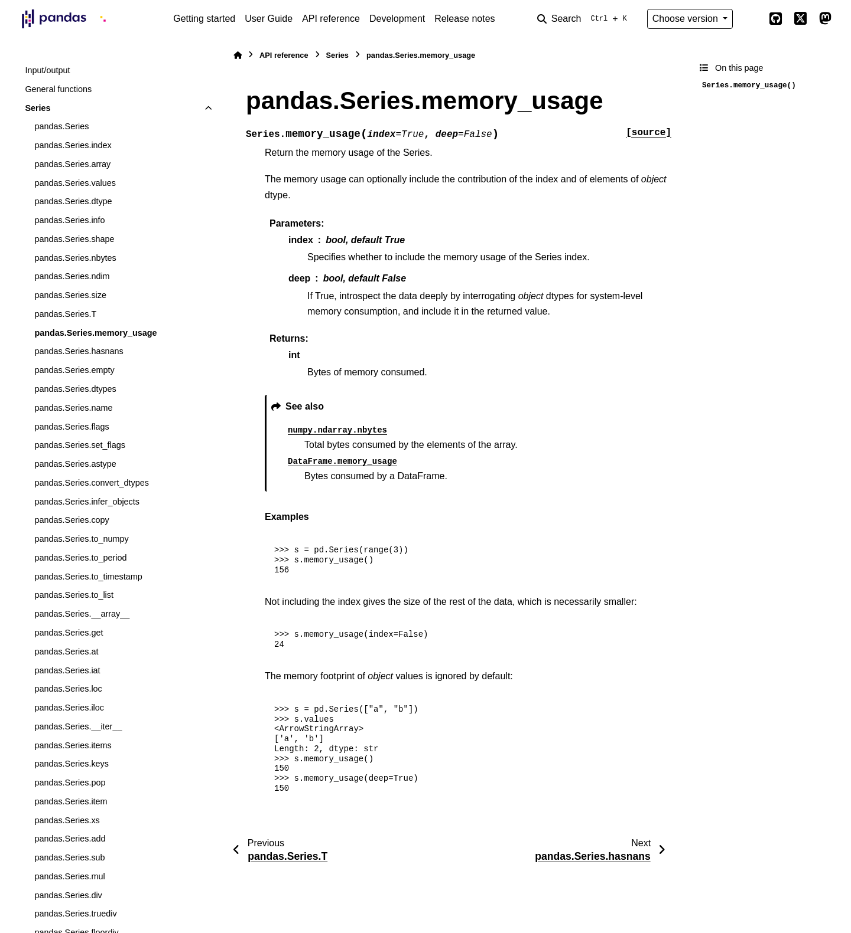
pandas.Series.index (72, 145)
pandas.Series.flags (71, 426)
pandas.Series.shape (74, 239)
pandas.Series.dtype (73, 201)
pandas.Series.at (66, 651)
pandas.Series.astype (75, 464)
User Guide (269, 19)
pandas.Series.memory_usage (95, 333)
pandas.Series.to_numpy (81, 539)
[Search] (584, 19)
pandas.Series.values (75, 183)
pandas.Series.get (68, 632)
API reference (331, 19)
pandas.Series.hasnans (78, 351)
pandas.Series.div (68, 895)
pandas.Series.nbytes (75, 258)
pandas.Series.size (70, 295)
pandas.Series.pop (69, 782)
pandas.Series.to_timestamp (88, 576)
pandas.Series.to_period (80, 557)
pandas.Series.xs (66, 820)
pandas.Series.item (70, 801)
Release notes (464, 19)
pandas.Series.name (73, 408)
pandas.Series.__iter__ (78, 726)
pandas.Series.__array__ (81, 613)
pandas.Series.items (72, 745)
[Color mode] (750, 19)
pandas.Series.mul (69, 876)
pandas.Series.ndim (71, 276)
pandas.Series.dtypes (75, 389)
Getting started (204, 19)
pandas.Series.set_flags (79, 445)
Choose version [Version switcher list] (686, 19)
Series (37, 108)
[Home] (237, 55)
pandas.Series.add (69, 838)
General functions (58, 89)
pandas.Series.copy (71, 520)
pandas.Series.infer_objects (86, 501)
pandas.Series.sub (69, 857)
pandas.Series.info (69, 220)
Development (397, 19)
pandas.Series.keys (71, 763)
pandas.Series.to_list (73, 595)
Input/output (47, 70)
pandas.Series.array (72, 164)
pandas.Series (61, 126)
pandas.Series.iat (67, 670)
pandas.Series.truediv (75, 913)
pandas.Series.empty (74, 370)
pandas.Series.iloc (69, 707)
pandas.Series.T (65, 314)
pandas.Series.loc (68, 688)
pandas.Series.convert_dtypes (91, 482)
